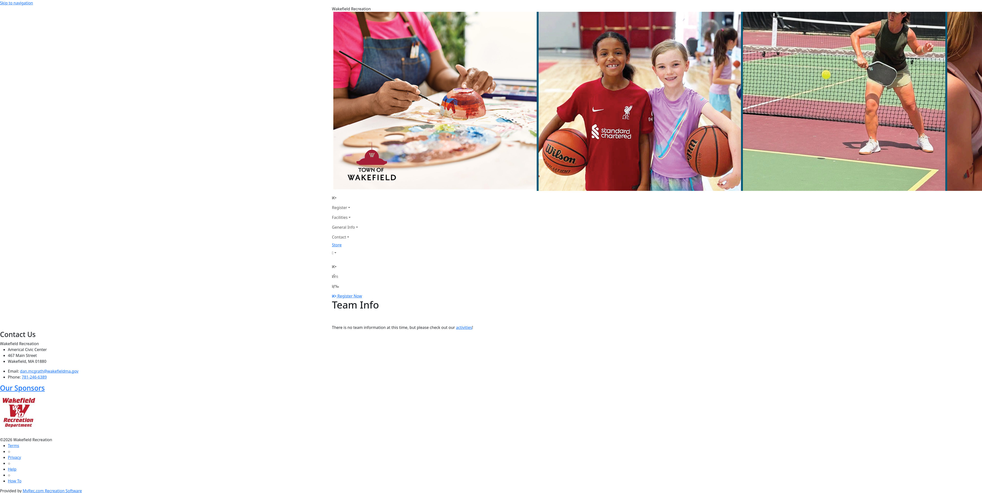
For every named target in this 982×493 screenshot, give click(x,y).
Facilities (340, 217)
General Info (343, 227)
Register (339, 207)
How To (14, 481)
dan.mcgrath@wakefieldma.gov (49, 371)
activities (464, 327)
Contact (339, 237)
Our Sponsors (22, 388)
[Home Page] (345, 198)
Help (12, 469)
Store (337, 245)
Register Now (349, 296)
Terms (13, 445)
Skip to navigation (16, 3)
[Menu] (335, 286)
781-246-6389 (34, 377)
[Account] (345, 253)
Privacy (14, 457)
